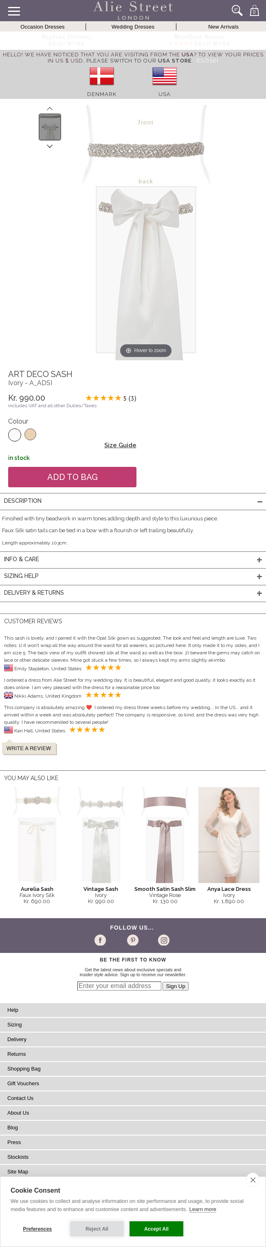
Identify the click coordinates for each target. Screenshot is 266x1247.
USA (164, 94)
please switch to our (138, 61)
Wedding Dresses (133, 27)
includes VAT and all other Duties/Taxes (52, 405)
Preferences (37, 1229)
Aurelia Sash (37, 889)
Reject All (97, 1229)
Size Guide (120, 445)
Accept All (156, 1229)
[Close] (207, 61)
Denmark (102, 94)
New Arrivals (223, 27)
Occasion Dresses (42, 27)
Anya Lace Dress (229, 889)
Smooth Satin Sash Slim (165, 889)
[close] (252, 1180)
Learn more (202, 1209)
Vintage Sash (101, 889)
